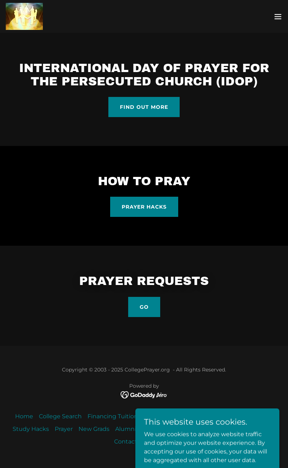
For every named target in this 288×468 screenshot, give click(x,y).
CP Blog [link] (264, 428)
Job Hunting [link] (160, 428)
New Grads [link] (93, 428)
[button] (278, 16)
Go (144, 307)
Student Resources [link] (171, 416)
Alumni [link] (125, 428)
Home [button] (24, 416)
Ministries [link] (219, 416)
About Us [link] (233, 428)
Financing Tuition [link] (112, 416)
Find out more (144, 107)
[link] (24, 16)
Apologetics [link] (256, 416)
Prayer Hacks (144, 207)
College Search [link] (60, 416)
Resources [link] (199, 428)
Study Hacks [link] (31, 428)
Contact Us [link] (130, 441)
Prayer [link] (64, 428)
